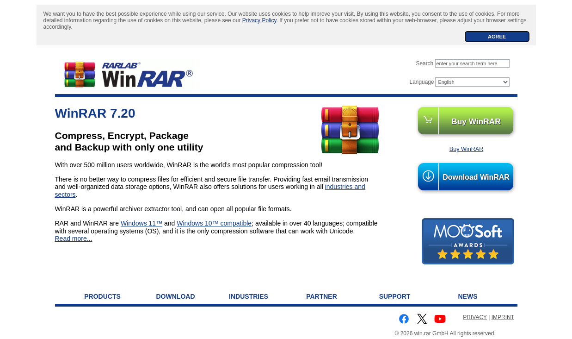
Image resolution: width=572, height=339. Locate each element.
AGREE (497, 36)
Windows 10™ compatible (214, 223)
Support (395, 296)
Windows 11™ (141, 223)
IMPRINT (503, 317)
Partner (321, 296)
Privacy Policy (259, 20)
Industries (248, 296)
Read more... (73, 238)
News (468, 296)
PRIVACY (475, 317)
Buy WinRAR (476, 121)
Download (175, 296)
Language (422, 82)
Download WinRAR (476, 177)
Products (102, 296)
